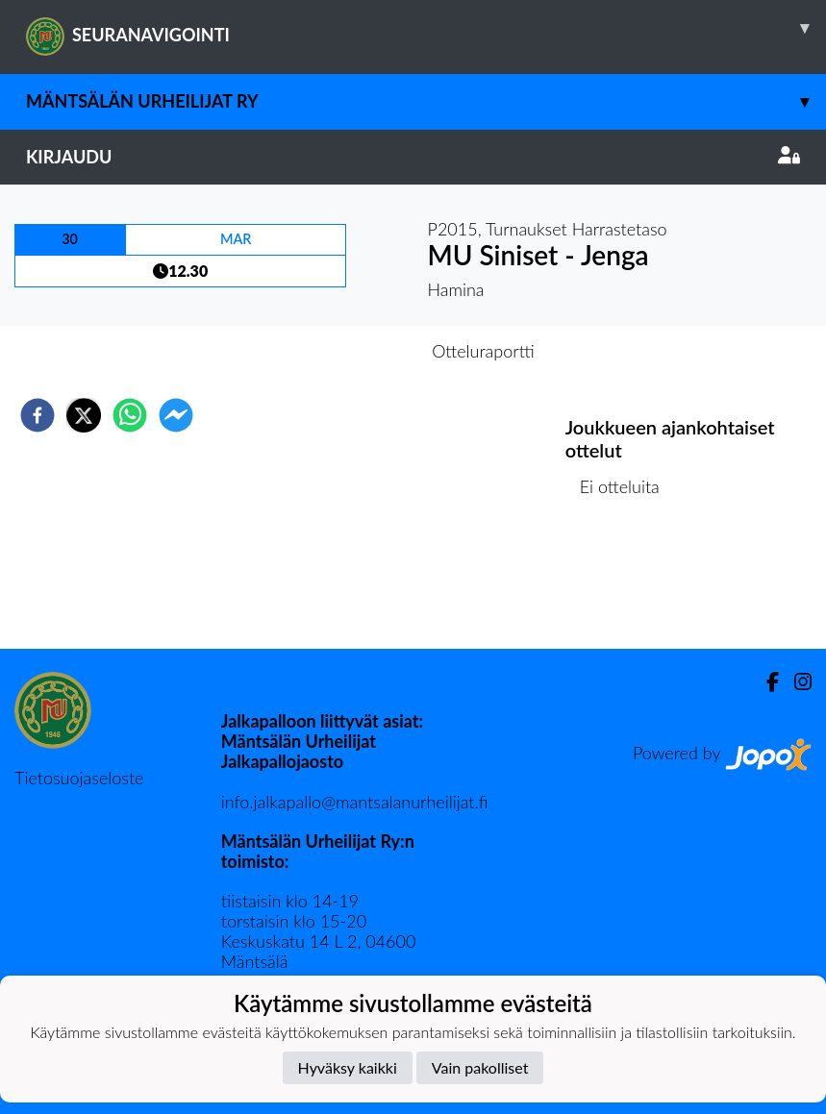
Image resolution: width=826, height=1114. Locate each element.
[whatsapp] (130, 415)
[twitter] (83, 415)
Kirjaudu (413, 156)
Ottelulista (627, 584)
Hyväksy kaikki (347, 1067)
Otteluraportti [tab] (483, 350)
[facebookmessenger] (176, 415)
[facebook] (37, 415)
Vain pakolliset (480, 1067)
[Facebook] (765, 682)
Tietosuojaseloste (78, 777)
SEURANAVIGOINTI (426, 28)
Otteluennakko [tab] (346, 350)
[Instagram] (795, 682)
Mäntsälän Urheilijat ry (426, 101)
